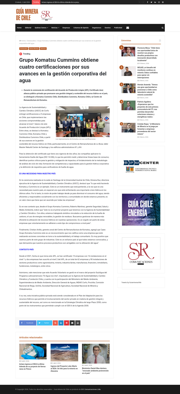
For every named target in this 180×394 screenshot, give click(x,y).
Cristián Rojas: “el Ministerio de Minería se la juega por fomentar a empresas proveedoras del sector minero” (148, 129)
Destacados (31, 41)
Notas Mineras (34, 48)
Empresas (66, 28)
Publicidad (118, 28)
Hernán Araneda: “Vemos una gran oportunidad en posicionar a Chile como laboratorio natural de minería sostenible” (147, 90)
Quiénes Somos (40, 28)
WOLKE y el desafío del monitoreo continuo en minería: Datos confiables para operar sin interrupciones (147, 72)
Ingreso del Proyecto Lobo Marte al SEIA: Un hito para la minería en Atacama (64, 368)
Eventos (108, 28)
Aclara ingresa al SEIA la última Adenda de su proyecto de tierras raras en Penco (32, 366)
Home (19, 28)
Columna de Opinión (81, 28)
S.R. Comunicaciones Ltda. (91, 389)
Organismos (96, 28)
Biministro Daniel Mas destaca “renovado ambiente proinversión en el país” (95, 370)
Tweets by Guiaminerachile (131, 282)
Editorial (28, 28)
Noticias (54, 28)
